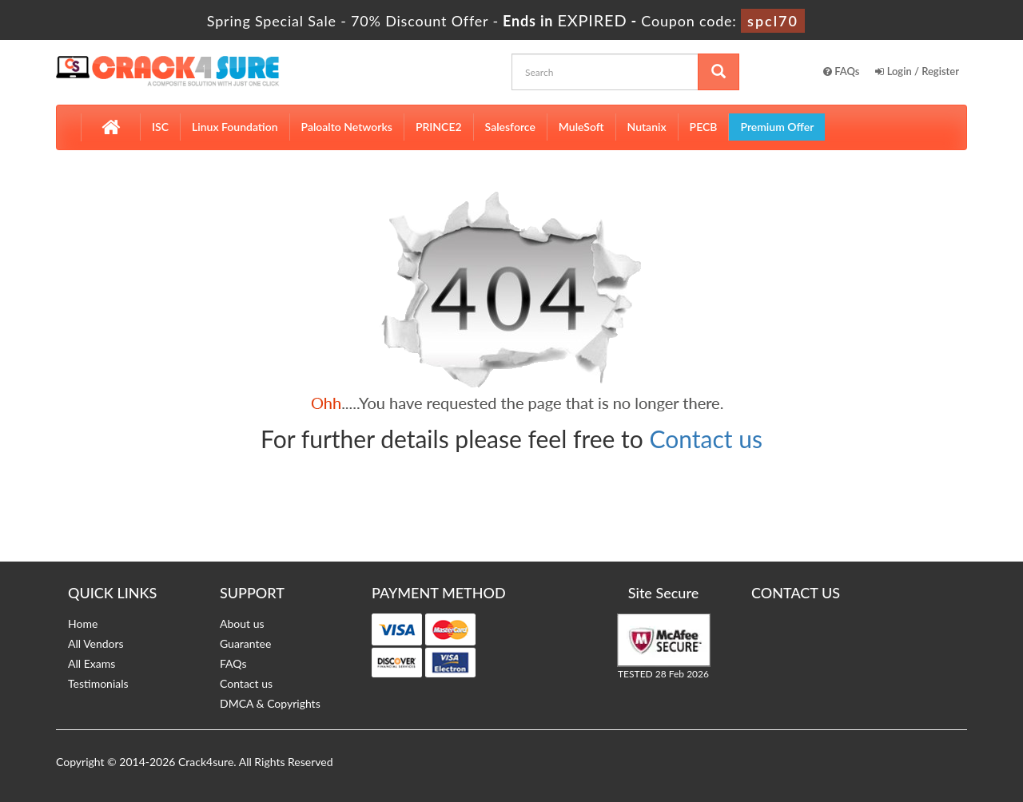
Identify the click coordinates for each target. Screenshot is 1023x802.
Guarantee (245, 643)
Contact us (706, 438)
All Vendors (96, 643)
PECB (704, 126)
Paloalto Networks (346, 126)
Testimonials (98, 683)
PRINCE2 (439, 126)
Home (83, 623)
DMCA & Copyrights (270, 703)
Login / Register (917, 71)
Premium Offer (777, 126)
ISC (160, 126)
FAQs (841, 71)
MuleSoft (581, 126)
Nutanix (647, 126)
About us (242, 623)
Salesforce (510, 126)
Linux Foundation (235, 126)
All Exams (91, 663)
